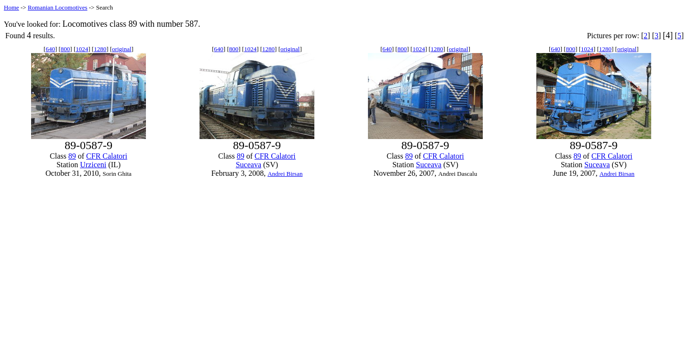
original (121, 49)
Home (11, 7)
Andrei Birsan (284, 173)
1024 (82, 49)
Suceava (248, 165)
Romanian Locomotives (58, 7)
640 (50, 49)
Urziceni (93, 165)
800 (65, 49)
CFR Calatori (106, 156)
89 (72, 156)
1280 (100, 49)
